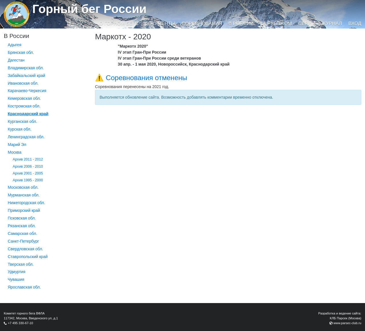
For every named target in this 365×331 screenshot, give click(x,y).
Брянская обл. (21, 52)
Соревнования (202, 23)
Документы (160, 23)
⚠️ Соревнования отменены (141, 78)
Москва (14, 152)
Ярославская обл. (24, 287)
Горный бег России (89, 9)
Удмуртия (16, 271)
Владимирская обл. (26, 68)
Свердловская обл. (25, 249)
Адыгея (14, 44)
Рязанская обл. (22, 226)
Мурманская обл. (24, 195)
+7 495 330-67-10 (20, 323)
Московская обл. (23, 187)
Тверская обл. (21, 264)
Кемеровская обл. (24, 98)
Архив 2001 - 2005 (28, 173)
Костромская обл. (24, 106)
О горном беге (118, 23)
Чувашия (16, 279)
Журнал (331, 23)
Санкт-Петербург (23, 241)
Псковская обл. (22, 218)
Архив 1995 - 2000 (28, 180)
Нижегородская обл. (26, 202)
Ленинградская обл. (26, 137)
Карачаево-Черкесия (27, 90)
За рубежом (276, 23)
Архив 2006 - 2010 (28, 166)
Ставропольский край (28, 256)
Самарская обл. (22, 233)
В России (241, 23)
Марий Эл (17, 144)
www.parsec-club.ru (347, 323)
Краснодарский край (28, 113)
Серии (306, 23)
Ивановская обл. (23, 83)
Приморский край (24, 210)
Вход (354, 23)
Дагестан (16, 60)
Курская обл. (19, 129)
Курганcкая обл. (22, 121)
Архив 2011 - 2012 (28, 159)
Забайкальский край (26, 75)
